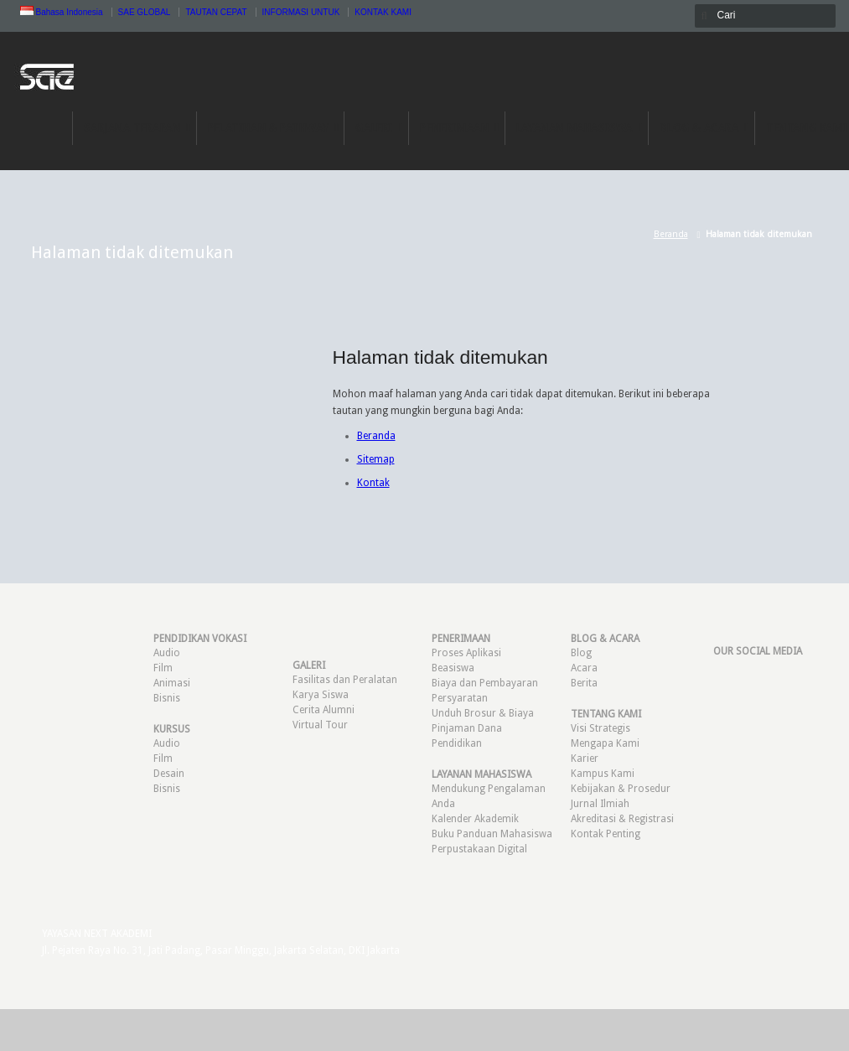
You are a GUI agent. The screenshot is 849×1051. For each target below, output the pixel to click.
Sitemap (376, 459)
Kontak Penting (605, 834)
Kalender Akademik (475, 819)
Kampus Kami (602, 773)
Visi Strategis (600, 728)
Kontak (373, 483)
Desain (168, 773)
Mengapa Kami (605, 743)
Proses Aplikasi (466, 653)
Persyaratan (460, 698)
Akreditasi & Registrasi (622, 819)
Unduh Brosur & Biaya (483, 713)
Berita (584, 683)
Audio (166, 653)
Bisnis (166, 698)
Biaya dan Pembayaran (485, 683)
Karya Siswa (320, 695)
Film (163, 668)
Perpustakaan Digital (479, 849)
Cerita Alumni (323, 710)
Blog (581, 653)
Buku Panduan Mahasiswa (492, 834)
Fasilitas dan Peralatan (344, 680)
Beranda (671, 234)
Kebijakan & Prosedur (620, 789)
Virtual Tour (320, 725)
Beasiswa (453, 668)
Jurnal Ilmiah (600, 804)
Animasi (171, 683)
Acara (584, 668)
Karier (584, 758)
